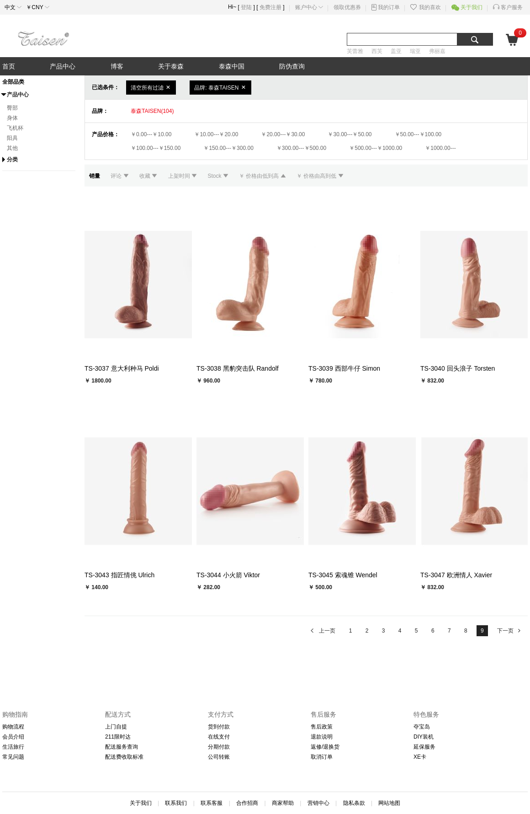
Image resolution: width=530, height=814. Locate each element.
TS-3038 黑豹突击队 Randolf (237, 368)
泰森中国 (231, 66)
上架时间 (183, 176)
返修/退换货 (325, 747)
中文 (10, 7)
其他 (12, 148)
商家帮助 (283, 803)
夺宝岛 (421, 727)
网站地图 (389, 803)
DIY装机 (423, 737)
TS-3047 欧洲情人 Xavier (456, 575)
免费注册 (270, 7)
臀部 (12, 108)
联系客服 (212, 803)
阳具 (12, 138)
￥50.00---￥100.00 (418, 134)
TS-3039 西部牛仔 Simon (344, 368)
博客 (117, 66)
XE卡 (419, 757)
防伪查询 (292, 66)
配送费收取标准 (124, 757)
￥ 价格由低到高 (263, 176)
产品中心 (62, 66)
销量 (95, 176)
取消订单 (322, 757)
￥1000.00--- (440, 148)
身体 (12, 118)
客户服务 (512, 7)
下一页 (509, 631)
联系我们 (176, 803)
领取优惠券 (347, 7)
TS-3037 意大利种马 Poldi (122, 368)
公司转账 (219, 757)
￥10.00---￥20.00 (216, 134)
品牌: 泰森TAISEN (220, 87)
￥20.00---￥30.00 (283, 134)
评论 (120, 176)
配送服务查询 (121, 747)
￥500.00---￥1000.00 (375, 148)
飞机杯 (15, 128)
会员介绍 (13, 737)
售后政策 (322, 727)
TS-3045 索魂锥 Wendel (342, 575)
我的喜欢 (430, 7)
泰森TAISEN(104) (152, 111)
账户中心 (306, 7)
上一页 (322, 631)
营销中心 (318, 803)
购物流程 (13, 727)
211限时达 (118, 737)
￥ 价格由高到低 (320, 176)
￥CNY (35, 7)
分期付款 (219, 747)
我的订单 (389, 7)
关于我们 (471, 7)
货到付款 (219, 727)
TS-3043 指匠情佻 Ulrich (119, 575)
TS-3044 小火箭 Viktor (228, 575)
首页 (8, 66)
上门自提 (116, 727)
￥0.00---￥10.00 (151, 134)
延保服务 (424, 747)
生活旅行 (13, 747)
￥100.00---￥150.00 (155, 148)
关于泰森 (171, 66)
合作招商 (247, 803)
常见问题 (13, 757)
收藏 (149, 176)
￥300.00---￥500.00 (301, 148)
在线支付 (219, 737)
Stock (218, 176)
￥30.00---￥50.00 (349, 134)
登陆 (246, 7)
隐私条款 (354, 803)
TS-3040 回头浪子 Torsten (457, 368)
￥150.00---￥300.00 (228, 148)
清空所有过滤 (151, 87)
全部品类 (13, 82)
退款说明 (322, 737)
